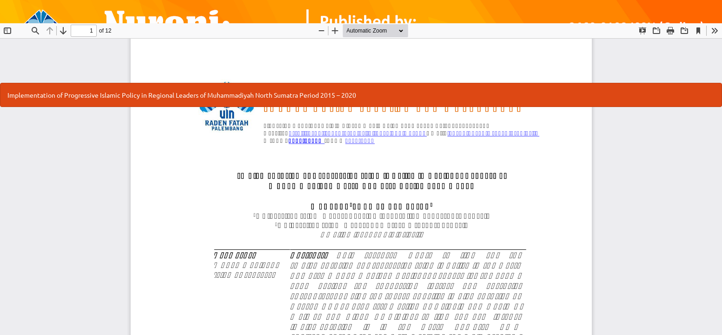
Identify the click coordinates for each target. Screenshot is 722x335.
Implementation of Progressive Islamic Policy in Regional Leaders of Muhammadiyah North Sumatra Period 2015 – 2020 (181, 95)
